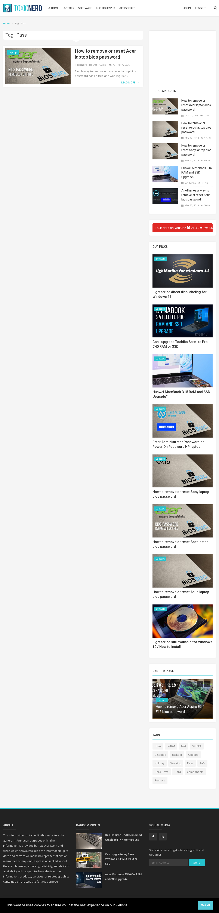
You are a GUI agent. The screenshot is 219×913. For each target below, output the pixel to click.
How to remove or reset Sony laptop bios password (196, 150)
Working (175, 763)
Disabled (160, 755)
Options (193, 755)
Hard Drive (162, 772)
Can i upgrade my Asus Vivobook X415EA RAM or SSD (121, 859)
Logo (158, 746)
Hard (178, 772)
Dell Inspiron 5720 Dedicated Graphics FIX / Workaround (123, 837)
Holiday (159, 763)
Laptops (68, 8)
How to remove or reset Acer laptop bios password (105, 54)
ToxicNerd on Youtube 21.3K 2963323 (184, 228)
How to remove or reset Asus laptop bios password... (196, 127)
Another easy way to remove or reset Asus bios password (195, 195)
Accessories (127, 8)
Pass (190, 763)
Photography (105, 8)
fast (183, 746)
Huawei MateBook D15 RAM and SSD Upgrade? (196, 172)
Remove (160, 780)
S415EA (196, 746)
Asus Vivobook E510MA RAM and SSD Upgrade (123, 877)
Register (200, 8)
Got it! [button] (205, 905)
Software (85, 8)
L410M (171, 746)
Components (195, 772)
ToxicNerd (81, 64)
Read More (130, 82)
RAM (202, 763)
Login (187, 8)
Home (53, 8)
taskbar (177, 755)
